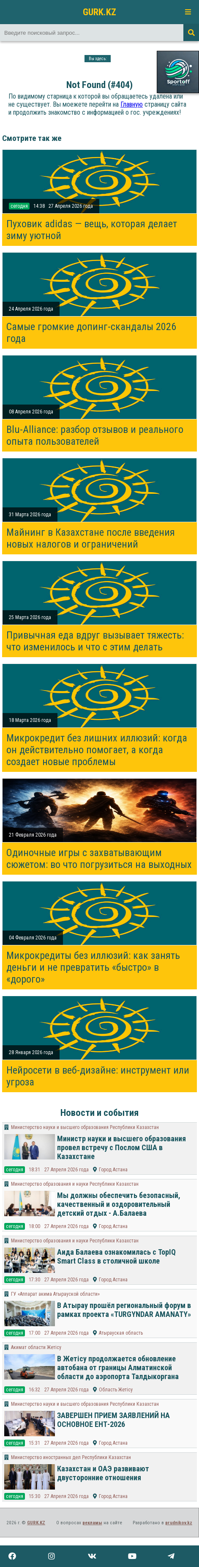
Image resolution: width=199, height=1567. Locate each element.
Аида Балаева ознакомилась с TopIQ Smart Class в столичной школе (116, 1256)
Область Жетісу (116, 1389)
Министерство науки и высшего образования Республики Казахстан (85, 1127)
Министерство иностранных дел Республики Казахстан (71, 1457)
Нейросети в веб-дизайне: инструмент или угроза (97, 1076)
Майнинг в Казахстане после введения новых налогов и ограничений (90, 538)
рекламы (92, 1523)
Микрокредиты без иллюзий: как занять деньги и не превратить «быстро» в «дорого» (93, 967)
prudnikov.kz (178, 1523)
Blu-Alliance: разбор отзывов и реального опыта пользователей (94, 435)
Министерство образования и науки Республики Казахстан (75, 1184)
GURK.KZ (99, 11)
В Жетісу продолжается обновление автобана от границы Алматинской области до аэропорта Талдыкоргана (118, 1367)
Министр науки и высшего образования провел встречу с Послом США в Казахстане (121, 1147)
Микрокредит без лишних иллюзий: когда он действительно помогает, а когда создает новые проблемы (96, 750)
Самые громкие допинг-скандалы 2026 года (91, 332)
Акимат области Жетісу (36, 1347)
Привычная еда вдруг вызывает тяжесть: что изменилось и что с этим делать (95, 641)
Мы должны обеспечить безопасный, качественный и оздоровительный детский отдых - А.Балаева (118, 1204)
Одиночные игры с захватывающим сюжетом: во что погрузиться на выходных (99, 858)
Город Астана (113, 1169)
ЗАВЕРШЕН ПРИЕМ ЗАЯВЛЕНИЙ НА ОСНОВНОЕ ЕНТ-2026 (113, 1420)
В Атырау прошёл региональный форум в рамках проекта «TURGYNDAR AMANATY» (124, 1310)
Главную (131, 104)
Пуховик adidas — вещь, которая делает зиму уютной (91, 230)
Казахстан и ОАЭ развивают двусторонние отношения (103, 1473)
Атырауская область (121, 1333)
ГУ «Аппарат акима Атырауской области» (55, 1294)
